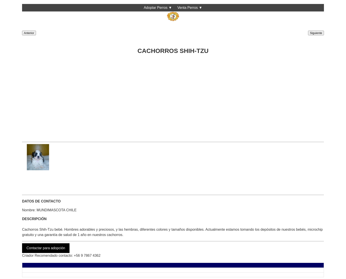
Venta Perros (187, 7)
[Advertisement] (154, 97)
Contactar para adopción (45, 248)
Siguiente (316, 33)
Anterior (29, 33)
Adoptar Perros (155, 7)
